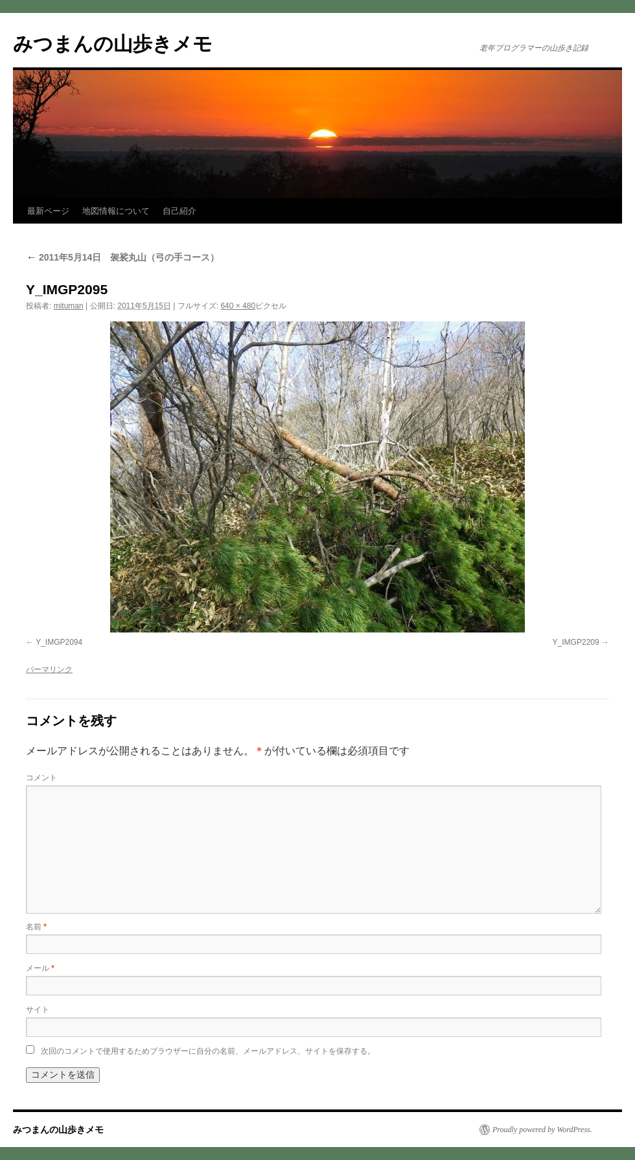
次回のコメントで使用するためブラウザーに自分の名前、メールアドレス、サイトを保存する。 (208, 1051)
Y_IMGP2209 (576, 642)
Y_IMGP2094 (59, 642)
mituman (69, 305)
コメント (41, 777)
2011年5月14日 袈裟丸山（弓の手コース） (122, 257)
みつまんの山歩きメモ (113, 43)
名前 (36, 926)
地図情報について (116, 211)
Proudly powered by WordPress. (542, 1129)
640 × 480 (237, 305)
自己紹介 (179, 211)
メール (40, 968)
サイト (37, 1009)
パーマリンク (49, 669)
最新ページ (48, 211)
